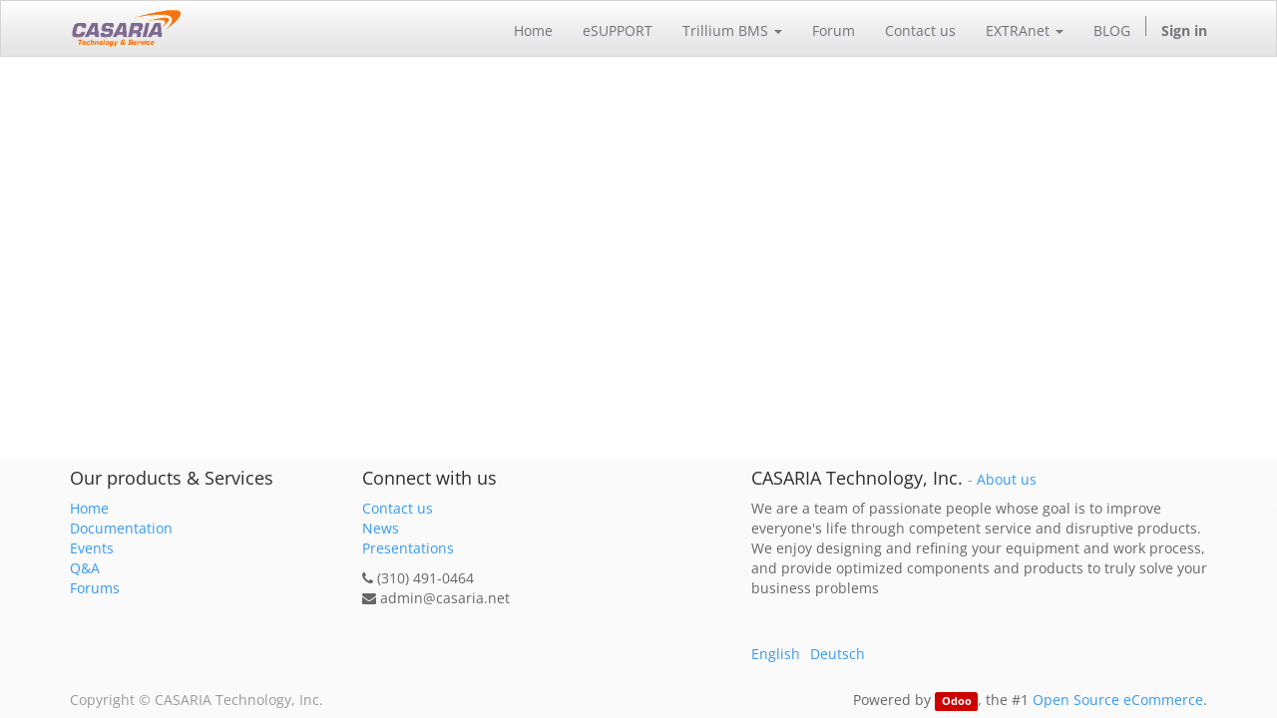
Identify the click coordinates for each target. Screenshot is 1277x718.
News (380, 528)
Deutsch (837, 653)
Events (92, 547)
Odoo (957, 701)
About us (1007, 480)
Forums (95, 587)
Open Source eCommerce (1118, 699)
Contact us (397, 508)
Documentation (121, 528)
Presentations (408, 547)
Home (89, 508)
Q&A (85, 567)
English (775, 653)
